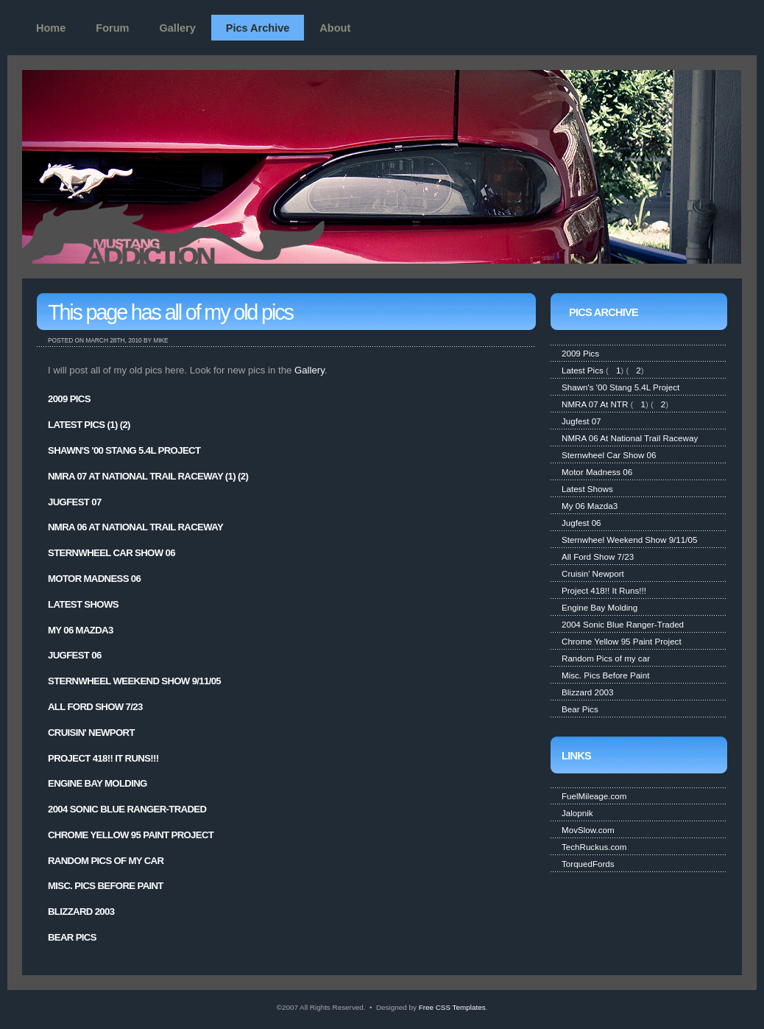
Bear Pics (72, 937)
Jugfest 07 (75, 502)
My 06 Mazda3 (80, 630)
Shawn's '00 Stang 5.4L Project (124, 450)
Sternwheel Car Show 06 (111, 552)
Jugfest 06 (75, 655)
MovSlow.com (588, 830)
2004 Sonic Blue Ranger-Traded (127, 809)
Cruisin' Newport (91, 732)
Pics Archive (258, 28)
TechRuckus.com (594, 846)
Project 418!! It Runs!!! (103, 758)
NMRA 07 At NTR (595, 404)
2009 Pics (69, 398)
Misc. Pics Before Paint (105, 885)
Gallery (178, 28)
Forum (112, 28)
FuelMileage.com (594, 796)
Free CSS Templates (452, 1007)
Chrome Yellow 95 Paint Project (130, 834)
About (334, 28)
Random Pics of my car (105, 860)
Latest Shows (83, 604)
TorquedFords (588, 863)
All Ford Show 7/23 (95, 706)
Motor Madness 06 (94, 578)
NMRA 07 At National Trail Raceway (135, 476)
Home (51, 28)
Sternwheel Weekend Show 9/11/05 (134, 680)
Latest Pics (76, 424)
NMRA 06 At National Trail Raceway (135, 527)
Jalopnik (577, 813)
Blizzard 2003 (81, 911)
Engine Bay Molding (97, 783)
